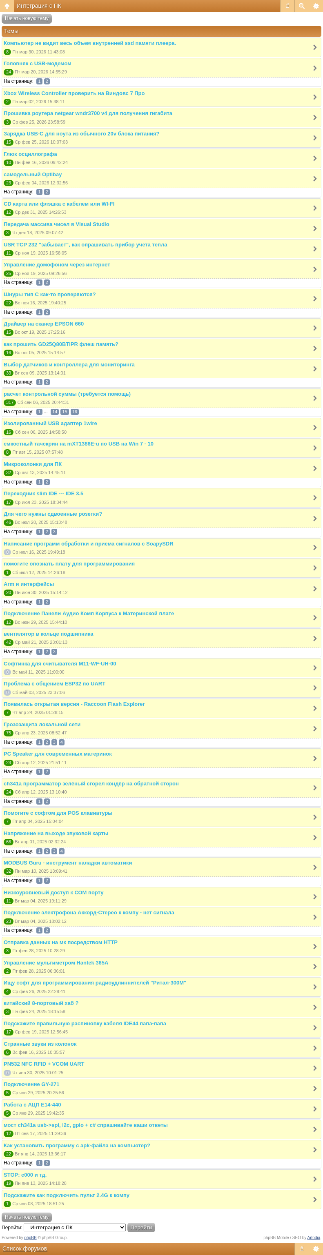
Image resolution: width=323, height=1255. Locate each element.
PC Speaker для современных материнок (58, 754)
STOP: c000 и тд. (25, 1175)
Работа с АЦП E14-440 (32, 1105)
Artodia (314, 1237)
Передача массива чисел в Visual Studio (56, 224)
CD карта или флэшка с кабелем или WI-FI (59, 204)
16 (74, 411)
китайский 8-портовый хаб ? (41, 1003)
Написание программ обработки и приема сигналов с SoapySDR (89, 544)
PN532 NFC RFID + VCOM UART (44, 1064)
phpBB (31, 1237)
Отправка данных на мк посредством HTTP (61, 942)
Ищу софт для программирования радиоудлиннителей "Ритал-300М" (95, 983)
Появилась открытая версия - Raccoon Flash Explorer (74, 704)
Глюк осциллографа (30, 154)
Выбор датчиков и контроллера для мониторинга (69, 364)
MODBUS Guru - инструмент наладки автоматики (68, 863)
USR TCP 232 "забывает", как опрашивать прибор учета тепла (85, 245)
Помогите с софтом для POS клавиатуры (58, 813)
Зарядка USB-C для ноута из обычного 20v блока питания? (82, 134)
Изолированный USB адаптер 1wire (50, 423)
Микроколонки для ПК (33, 464)
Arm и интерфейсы (29, 584)
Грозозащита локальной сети (42, 724)
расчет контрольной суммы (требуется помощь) (67, 394)
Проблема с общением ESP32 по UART (54, 684)
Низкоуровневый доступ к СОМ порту (54, 892)
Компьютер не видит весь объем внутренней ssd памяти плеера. (90, 43)
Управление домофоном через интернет (57, 265)
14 (54, 411)
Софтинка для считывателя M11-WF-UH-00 (60, 664)
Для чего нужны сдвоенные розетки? (53, 514)
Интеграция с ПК (39, 5)
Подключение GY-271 (31, 1084)
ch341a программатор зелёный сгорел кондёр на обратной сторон (91, 783)
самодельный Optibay (33, 174)
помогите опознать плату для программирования (69, 564)
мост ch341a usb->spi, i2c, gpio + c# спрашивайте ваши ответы (86, 1125)
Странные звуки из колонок (40, 1044)
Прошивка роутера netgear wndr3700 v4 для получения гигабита (88, 113)
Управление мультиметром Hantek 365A (56, 963)
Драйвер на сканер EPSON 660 (44, 324)
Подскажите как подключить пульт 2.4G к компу (66, 1195)
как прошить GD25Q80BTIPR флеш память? (61, 344)
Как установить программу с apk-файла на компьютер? (77, 1145)
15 (64, 411)
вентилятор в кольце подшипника (49, 634)
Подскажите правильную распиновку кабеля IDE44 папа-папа (85, 1023)
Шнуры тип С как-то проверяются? (50, 294)
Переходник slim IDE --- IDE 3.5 (43, 493)
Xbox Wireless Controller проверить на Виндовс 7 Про (74, 93)
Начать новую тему (27, 18)
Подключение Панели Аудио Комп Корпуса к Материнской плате (89, 613)
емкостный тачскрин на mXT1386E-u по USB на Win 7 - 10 (79, 444)
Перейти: (12, 1228)
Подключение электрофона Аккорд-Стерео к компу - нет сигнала (89, 912)
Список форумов (24, 1248)
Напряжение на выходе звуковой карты (56, 833)
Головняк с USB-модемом (37, 63)
